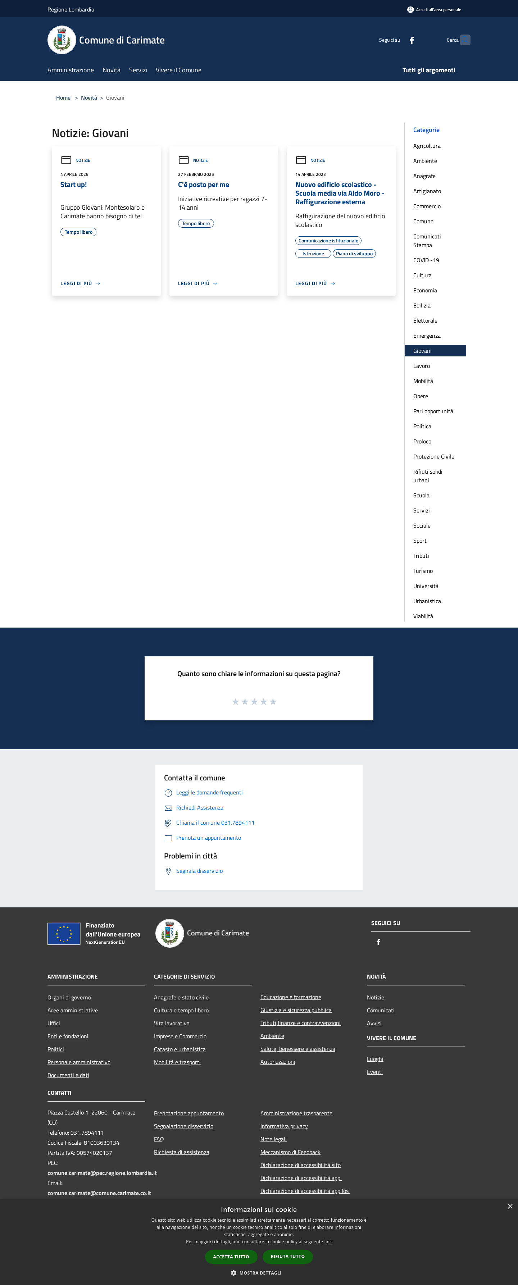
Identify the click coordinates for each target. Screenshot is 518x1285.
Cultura (422, 275)
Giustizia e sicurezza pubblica (296, 1010)
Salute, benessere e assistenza (297, 1048)
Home (63, 97)
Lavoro (421, 365)
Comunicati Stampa (427, 240)
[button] (259, 1272)
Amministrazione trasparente (296, 1113)
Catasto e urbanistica (180, 1049)
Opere (420, 396)
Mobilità (423, 381)
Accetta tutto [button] (231, 1257)
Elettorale (425, 320)
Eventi (375, 1071)
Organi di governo (69, 997)
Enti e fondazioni (67, 1036)
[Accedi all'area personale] (434, 9)
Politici (55, 1049)
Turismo (423, 570)
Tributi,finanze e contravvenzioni (300, 1023)
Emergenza (427, 335)
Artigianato (427, 191)
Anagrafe (424, 176)
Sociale (422, 525)
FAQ (159, 1139)
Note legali (273, 1139)
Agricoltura (427, 145)
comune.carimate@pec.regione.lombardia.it (102, 1172)
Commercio (427, 206)
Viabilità (423, 616)
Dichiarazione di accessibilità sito (300, 1165)
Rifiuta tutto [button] (288, 1256)
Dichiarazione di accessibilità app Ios (305, 1190)
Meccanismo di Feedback (290, 1152)
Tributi (421, 555)
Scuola (421, 495)
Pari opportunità (433, 411)
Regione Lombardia (70, 9)
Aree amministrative (72, 1010)
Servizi (421, 510)
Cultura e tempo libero (181, 1010)
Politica (422, 426)
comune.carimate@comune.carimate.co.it (99, 1193)
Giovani (422, 350)
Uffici (53, 1023)
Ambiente (425, 160)
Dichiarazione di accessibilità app (301, 1178)
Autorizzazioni (277, 1061)
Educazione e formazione (290, 997)
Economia (425, 290)
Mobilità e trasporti (177, 1062)
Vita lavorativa (172, 1023)
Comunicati (381, 1010)
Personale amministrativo (78, 1062)
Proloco (422, 441)
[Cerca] (462, 40)
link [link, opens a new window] (328, 1242)
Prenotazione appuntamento (189, 1113)
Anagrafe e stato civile (181, 997)
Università (426, 586)
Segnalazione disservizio (183, 1126)
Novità (89, 97)
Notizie (75, 160)
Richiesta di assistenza (181, 1152)
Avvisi (374, 1023)
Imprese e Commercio (180, 1036)
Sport (420, 540)
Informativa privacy (284, 1126)
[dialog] (259, 1242)
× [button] (510, 1206)
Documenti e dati (68, 1075)
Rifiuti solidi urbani (427, 475)
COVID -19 (426, 260)
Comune (423, 221)
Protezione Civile (433, 456)
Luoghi (375, 1058)
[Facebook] (398, 40)
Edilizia (422, 305)
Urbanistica (427, 601)
